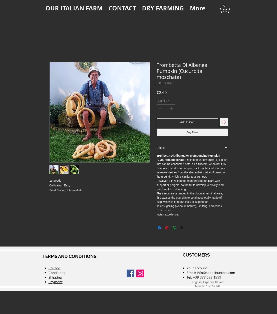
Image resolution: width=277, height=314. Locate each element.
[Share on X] (182, 227)
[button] (229, 9)
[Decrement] (159, 108)
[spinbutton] (165, 108)
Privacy (54, 268)
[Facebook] (130, 273)
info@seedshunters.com (216, 272)
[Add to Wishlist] (224, 122)
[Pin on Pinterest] (166, 227)
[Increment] (171, 108)
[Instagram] (140, 273)
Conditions (56, 272)
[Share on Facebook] (159, 227)
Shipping (55, 277)
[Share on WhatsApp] (174, 227)
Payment (55, 282)
